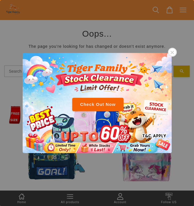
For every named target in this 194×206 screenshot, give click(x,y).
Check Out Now (98, 104)
